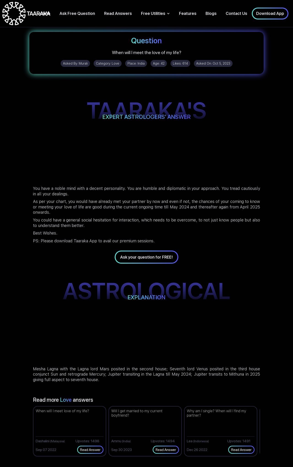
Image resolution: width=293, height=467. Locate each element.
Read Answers (118, 13)
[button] (155, 13)
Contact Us (236, 13)
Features (187, 13)
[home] (26, 13)
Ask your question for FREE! (146, 257)
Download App (270, 13)
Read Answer (90, 450)
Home (44, 13)
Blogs (211, 13)
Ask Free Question (77, 13)
